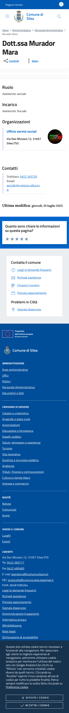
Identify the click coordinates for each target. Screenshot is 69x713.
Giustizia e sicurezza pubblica (20, 460)
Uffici (5, 375)
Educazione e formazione (17, 431)
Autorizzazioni (11, 425)
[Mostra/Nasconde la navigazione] (7, 16)
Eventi (6, 541)
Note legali (9, 631)
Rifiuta (34, 698)
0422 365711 (15, 562)
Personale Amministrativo (49, 30)
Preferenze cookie (17, 687)
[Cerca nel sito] (59, 16)
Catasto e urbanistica (15, 413)
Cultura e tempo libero (16, 477)
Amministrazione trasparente (20, 614)
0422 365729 (28, 176)
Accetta (34, 705)
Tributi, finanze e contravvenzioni (23, 472)
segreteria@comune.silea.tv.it (29, 574)
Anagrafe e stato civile (16, 419)
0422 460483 (15, 568)
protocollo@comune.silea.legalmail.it (31, 580)
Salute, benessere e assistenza (21, 442)
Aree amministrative (15, 369)
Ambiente (8, 466)
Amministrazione (21, 30)
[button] (14, 4)
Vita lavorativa (11, 454)
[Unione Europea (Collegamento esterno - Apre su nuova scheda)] (34, 334)
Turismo (7, 448)
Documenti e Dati (13, 393)
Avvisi (6, 515)
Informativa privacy (14, 619)
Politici (6, 381)
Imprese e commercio (15, 483)
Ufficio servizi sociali (22, 131)
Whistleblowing (12, 625)
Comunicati (9, 509)
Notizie (6, 503)
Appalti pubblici (11, 436)
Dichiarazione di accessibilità (20, 637)
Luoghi (6, 535)
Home (5, 30)
